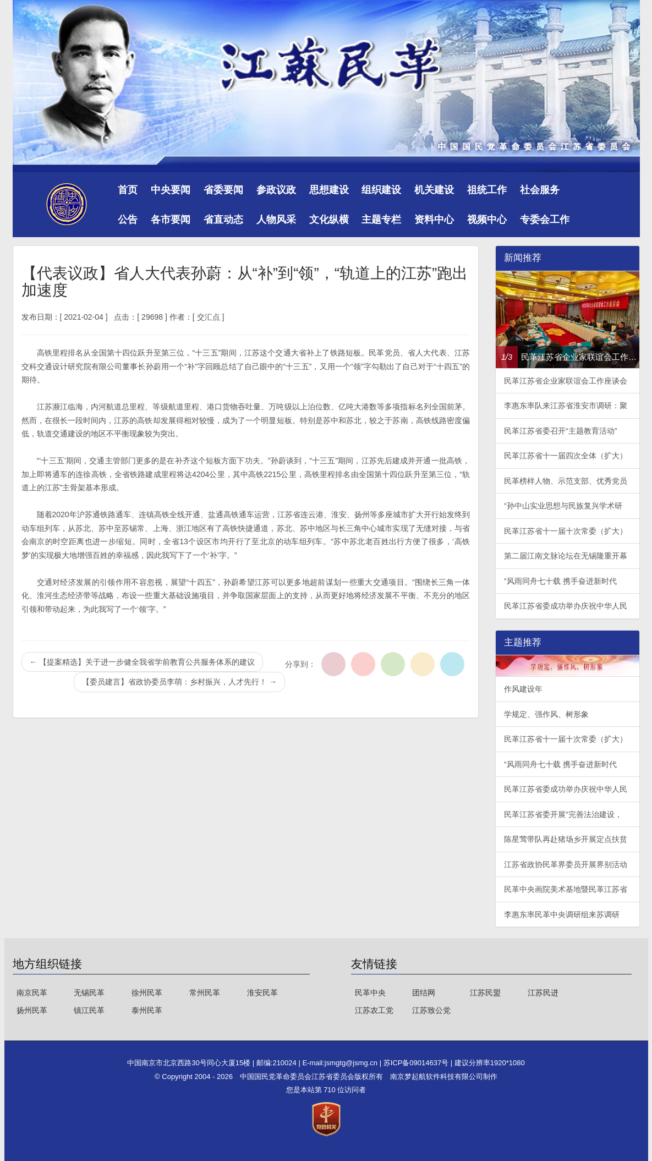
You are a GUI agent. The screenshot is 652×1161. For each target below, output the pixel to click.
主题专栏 (381, 219)
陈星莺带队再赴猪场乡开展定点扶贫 (565, 839)
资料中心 (434, 219)
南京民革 (32, 992)
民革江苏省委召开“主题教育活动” (560, 430)
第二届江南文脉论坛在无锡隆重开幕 (565, 555)
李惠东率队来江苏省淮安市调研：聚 (565, 405)
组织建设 (381, 189)
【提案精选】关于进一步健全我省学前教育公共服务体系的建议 (142, 662)
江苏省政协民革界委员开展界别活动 (565, 864)
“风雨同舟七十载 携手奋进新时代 (560, 581)
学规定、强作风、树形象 (546, 714)
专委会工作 (544, 219)
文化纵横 (329, 219)
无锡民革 (89, 992)
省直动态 (223, 219)
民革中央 (370, 992)
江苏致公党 (431, 1010)
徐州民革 (147, 992)
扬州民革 (32, 1010)
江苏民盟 (485, 992)
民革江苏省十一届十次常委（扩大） (565, 531)
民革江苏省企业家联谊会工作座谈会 (565, 380)
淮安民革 (262, 992)
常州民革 (204, 992)
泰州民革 (147, 1010)
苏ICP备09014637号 (417, 1063)
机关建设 (434, 189)
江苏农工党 (374, 1010)
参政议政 (276, 189)
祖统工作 (487, 189)
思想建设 (329, 189)
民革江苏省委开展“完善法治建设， (563, 814)
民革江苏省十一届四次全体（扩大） (565, 455)
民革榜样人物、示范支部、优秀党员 (565, 481)
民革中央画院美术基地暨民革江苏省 (565, 889)
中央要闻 (170, 189)
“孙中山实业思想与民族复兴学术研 (563, 505)
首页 (128, 189)
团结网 (423, 992)
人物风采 (276, 219)
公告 (128, 219)
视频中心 (487, 219)
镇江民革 (89, 1010)
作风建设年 (523, 688)
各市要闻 (170, 219)
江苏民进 (543, 992)
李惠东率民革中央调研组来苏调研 (562, 914)
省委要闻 (223, 189)
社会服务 (540, 189)
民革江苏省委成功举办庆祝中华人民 (565, 605)
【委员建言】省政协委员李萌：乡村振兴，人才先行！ (179, 681)
